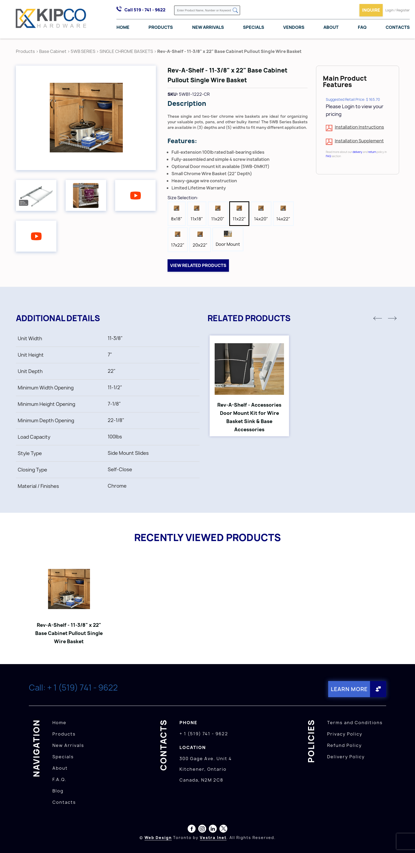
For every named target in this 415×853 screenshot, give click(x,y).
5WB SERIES (83, 51)
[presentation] (404, 841)
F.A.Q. (59, 779)
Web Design (158, 837)
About (331, 27)
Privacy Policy (344, 734)
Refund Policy (344, 745)
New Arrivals (208, 27)
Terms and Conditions (355, 722)
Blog (58, 791)
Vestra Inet (213, 837)
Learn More (349, 689)
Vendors (293, 27)
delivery (357, 152)
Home (122, 27)
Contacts (398, 27)
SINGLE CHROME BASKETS (126, 51)
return (372, 152)
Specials (253, 27)
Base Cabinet (52, 51)
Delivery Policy (346, 757)
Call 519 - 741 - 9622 (144, 10)
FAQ (362, 27)
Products (160, 27)
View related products (198, 265)
